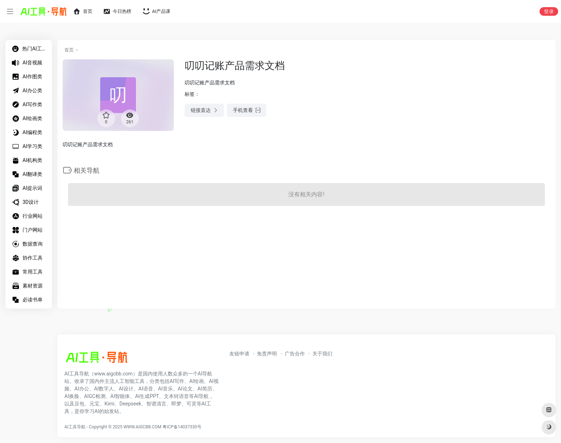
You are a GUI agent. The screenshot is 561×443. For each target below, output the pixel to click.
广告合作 (295, 353)
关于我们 (322, 353)
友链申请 (239, 353)
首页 (69, 50)
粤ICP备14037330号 (181, 426)
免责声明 (267, 353)
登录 (549, 11)
